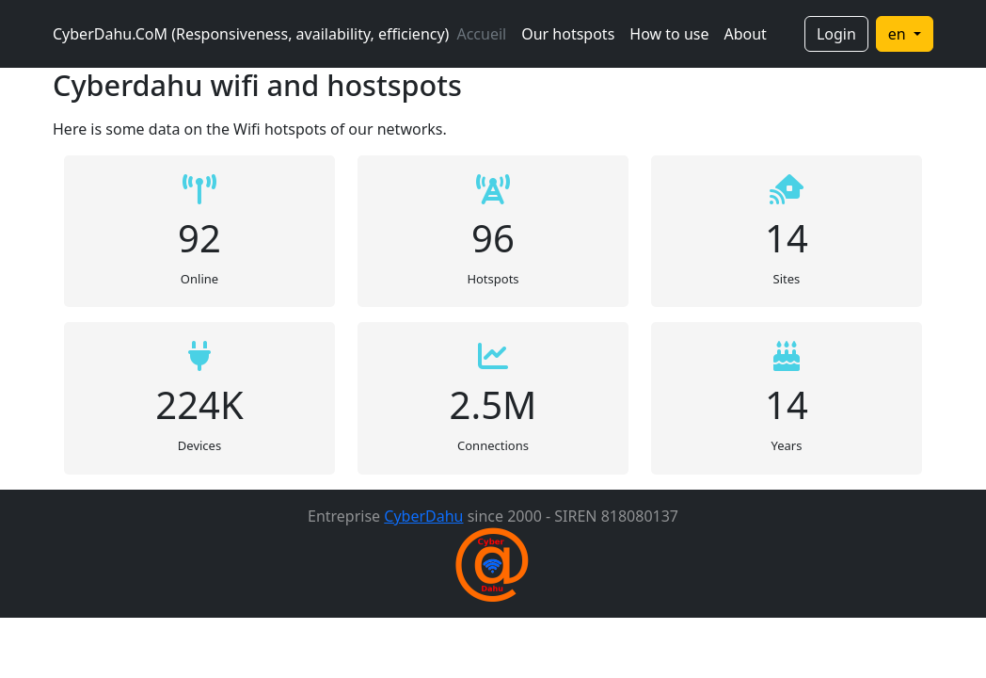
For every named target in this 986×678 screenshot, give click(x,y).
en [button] (899, 34)
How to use (668, 34)
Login (836, 34)
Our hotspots (567, 34)
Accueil (481, 34)
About (745, 34)
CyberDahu (423, 516)
